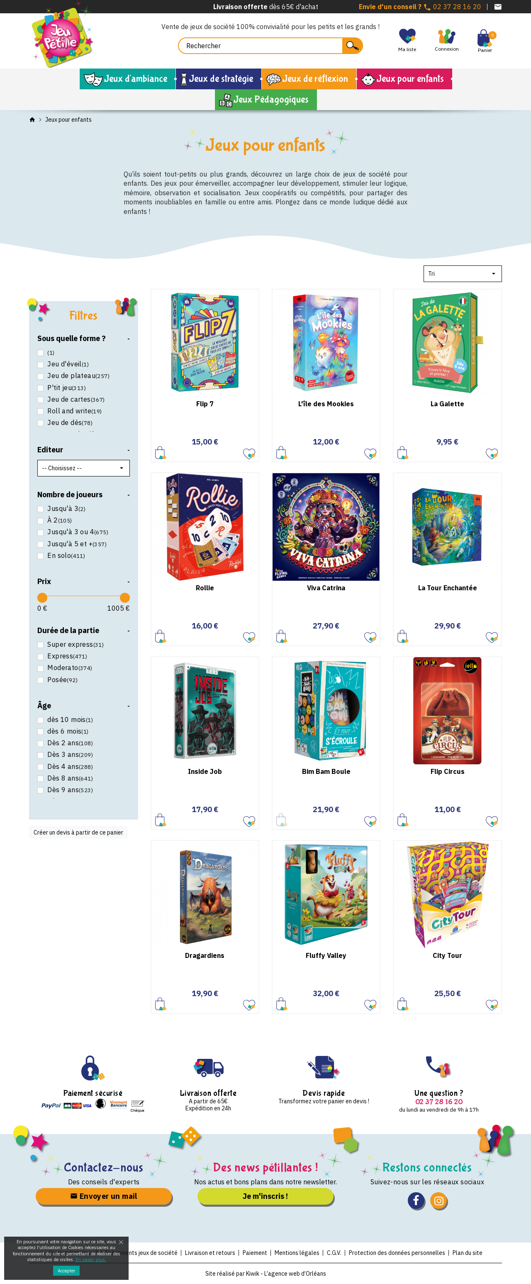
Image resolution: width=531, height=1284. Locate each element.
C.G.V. (334, 1253)
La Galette (447, 404)
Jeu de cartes (75, 399)
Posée (62, 680)
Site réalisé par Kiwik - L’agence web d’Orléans (265, 1273)
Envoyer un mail (103, 1196)
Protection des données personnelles (397, 1253)
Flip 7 (205, 404)
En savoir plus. (91, 1259)
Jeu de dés (69, 423)
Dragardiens (204, 955)
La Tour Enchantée (447, 588)
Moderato (69, 668)
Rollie (205, 588)
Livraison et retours (210, 1253)
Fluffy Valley (326, 955)
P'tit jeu (66, 388)
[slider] (42, 598)
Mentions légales (297, 1253)
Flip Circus (448, 771)
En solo (65, 556)
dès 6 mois (67, 731)
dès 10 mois (69, 720)
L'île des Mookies (326, 404)
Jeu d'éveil (67, 364)
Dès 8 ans (69, 778)
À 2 (59, 520)
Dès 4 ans (69, 767)
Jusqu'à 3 (65, 509)
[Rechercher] (270, 45)
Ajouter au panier (160, 452)
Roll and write (74, 411)
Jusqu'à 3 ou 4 (77, 532)
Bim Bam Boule (326, 771)
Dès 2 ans (69, 743)
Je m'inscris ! (265, 1196)
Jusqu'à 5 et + (76, 544)
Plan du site (467, 1253)
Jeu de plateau (78, 376)
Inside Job (205, 771)
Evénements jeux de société (141, 1253)
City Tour (447, 955)
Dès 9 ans (69, 790)
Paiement (255, 1253)
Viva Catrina (326, 588)
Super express (75, 644)
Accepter (66, 1271)
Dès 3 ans (69, 755)
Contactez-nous (104, 1167)
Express (66, 656)
